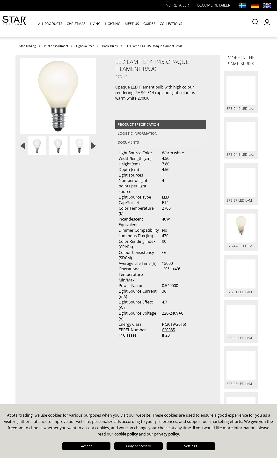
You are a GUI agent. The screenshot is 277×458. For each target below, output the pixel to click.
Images (149, 393)
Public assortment (56, 46)
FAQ (85, 387)
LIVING (95, 24)
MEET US (132, 24)
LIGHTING (112, 24)
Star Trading (27, 46)
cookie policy (126, 434)
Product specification (138, 124)
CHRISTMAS (76, 24)
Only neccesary (138, 446)
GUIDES (149, 24)
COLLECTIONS (171, 24)
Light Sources (85, 46)
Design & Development (44, 387)
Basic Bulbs (110, 46)
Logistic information (137, 133)
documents (128, 142)
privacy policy (166, 434)
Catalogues (153, 380)
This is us (30, 380)
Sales (86, 380)
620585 (168, 329)
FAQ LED (90, 393)
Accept (86, 446)
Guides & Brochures (162, 387)
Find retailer (93, 399)
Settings (190, 446)
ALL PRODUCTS (50, 24)
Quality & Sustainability (44, 393)
